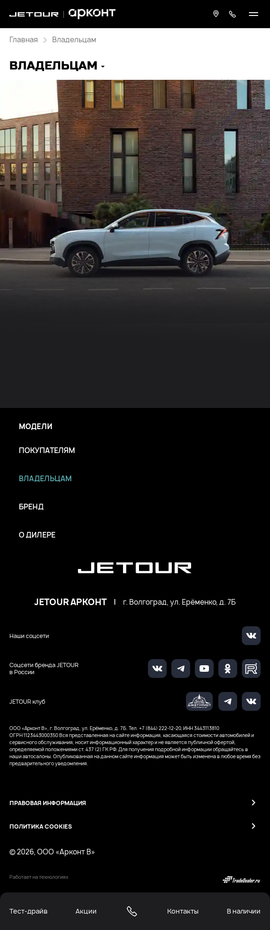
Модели (36, 426)
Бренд (31, 507)
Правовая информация (47, 803)
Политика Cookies (40, 826)
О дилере (37, 535)
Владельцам (45, 479)
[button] (57, 66)
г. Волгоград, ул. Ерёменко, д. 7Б (179, 602)
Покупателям (47, 450)
